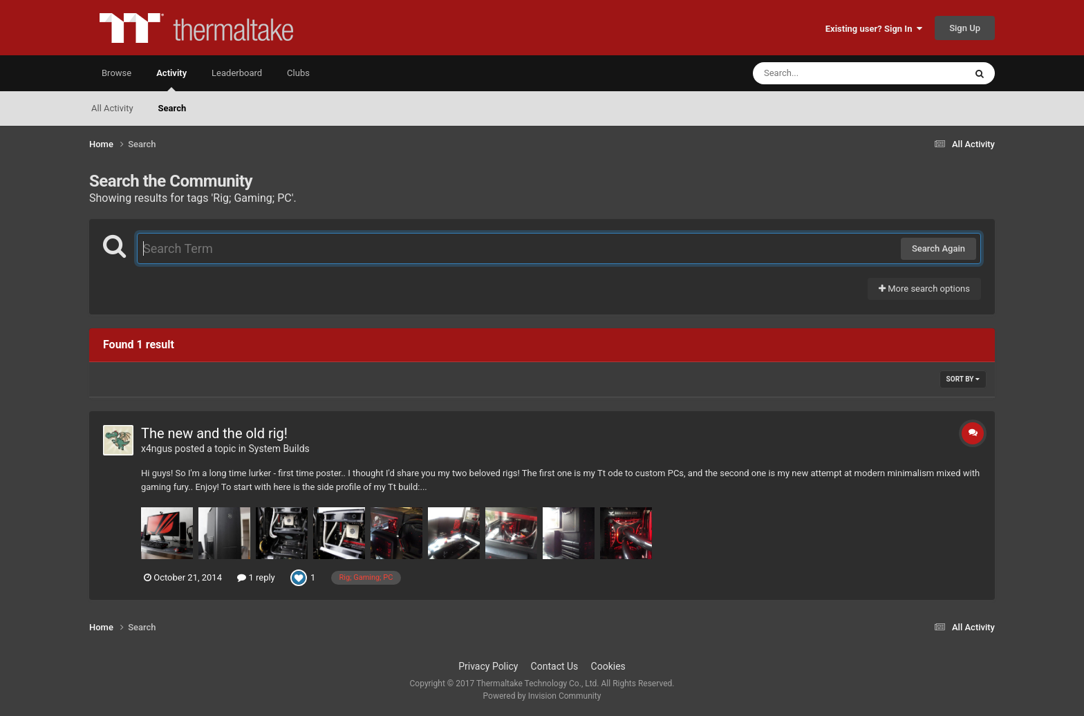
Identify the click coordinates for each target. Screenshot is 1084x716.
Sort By (963, 379)
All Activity (112, 108)
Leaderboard (237, 73)
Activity (171, 79)
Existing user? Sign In (873, 28)
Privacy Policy (488, 666)
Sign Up (964, 28)
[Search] (824, 73)
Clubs (298, 73)
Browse (116, 73)
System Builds (278, 448)
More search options (924, 288)
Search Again (938, 248)
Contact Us (555, 666)
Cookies (608, 666)
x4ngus (156, 448)
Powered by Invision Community (542, 696)
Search (172, 108)
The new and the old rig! (214, 433)
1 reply (256, 577)
